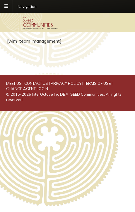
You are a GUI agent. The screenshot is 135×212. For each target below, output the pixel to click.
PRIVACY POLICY (66, 83)
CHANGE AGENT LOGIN (27, 88)
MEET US (14, 83)
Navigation (27, 6)
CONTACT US (36, 83)
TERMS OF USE (97, 83)
